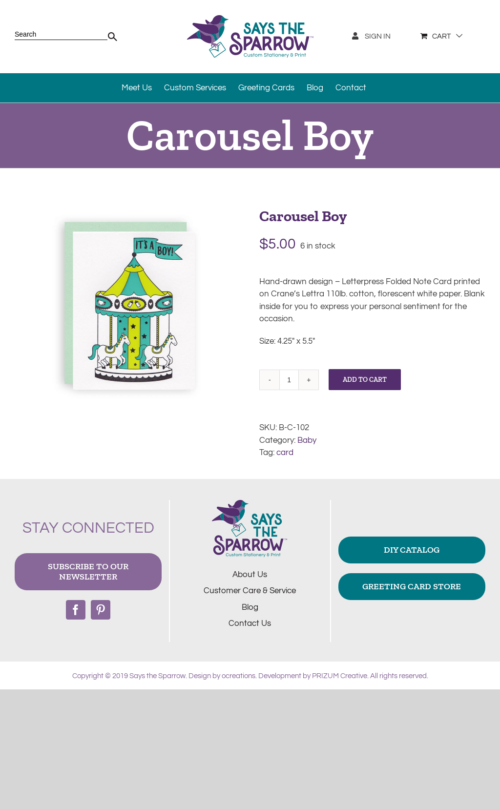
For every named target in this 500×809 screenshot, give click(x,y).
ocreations (238, 676)
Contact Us (250, 623)
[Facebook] (75, 610)
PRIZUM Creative (339, 676)
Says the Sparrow (157, 676)
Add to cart (365, 379)
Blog (250, 607)
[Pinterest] (100, 610)
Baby (306, 440)
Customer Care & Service (250, 590)
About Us (249, 574)
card (284, 452)
